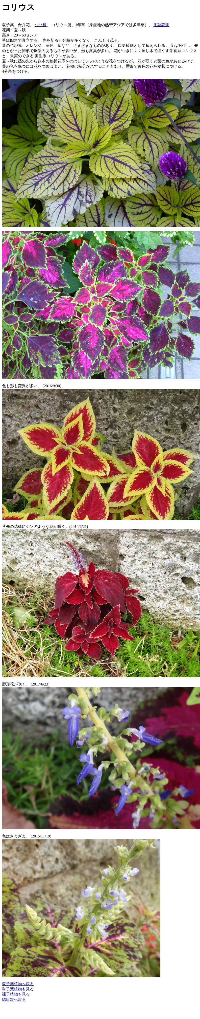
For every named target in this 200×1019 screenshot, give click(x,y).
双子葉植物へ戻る (18, 984)
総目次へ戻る (14, 999)
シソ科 (41, 25)
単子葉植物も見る (18, 989)
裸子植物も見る (16, 994)
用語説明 (161, 25)
